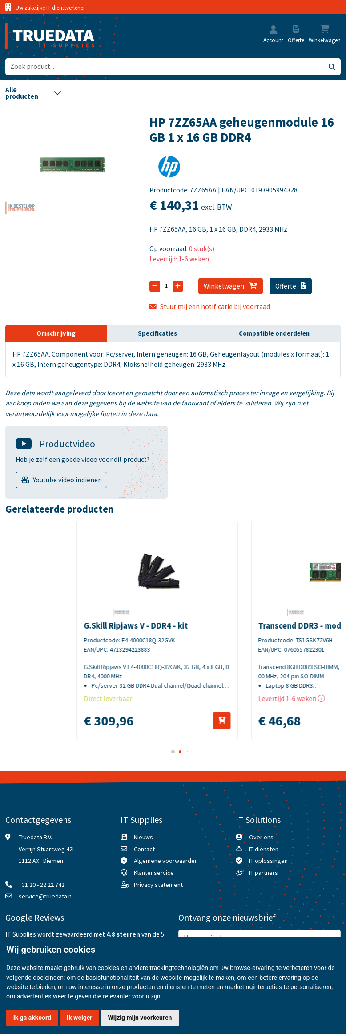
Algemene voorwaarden (166, 861)
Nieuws (143, 837)
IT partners (263, 873)
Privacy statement (158, 885)
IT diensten (263, 849)
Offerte (290, 286)
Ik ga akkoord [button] (32, 1017)
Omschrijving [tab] (56, 333)
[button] (273, 30)
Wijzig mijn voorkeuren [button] (140, 1017)
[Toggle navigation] (33, 93)
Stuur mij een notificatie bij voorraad (209, 306)
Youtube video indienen (67, 480)
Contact (144, 849)
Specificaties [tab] (157, 333)
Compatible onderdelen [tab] (274, 333)
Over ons (261, 837)
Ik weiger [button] (79, 1017)
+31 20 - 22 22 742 (41, 885)
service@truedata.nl (46, 896)
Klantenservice (154, 873)
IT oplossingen (268, 861)
